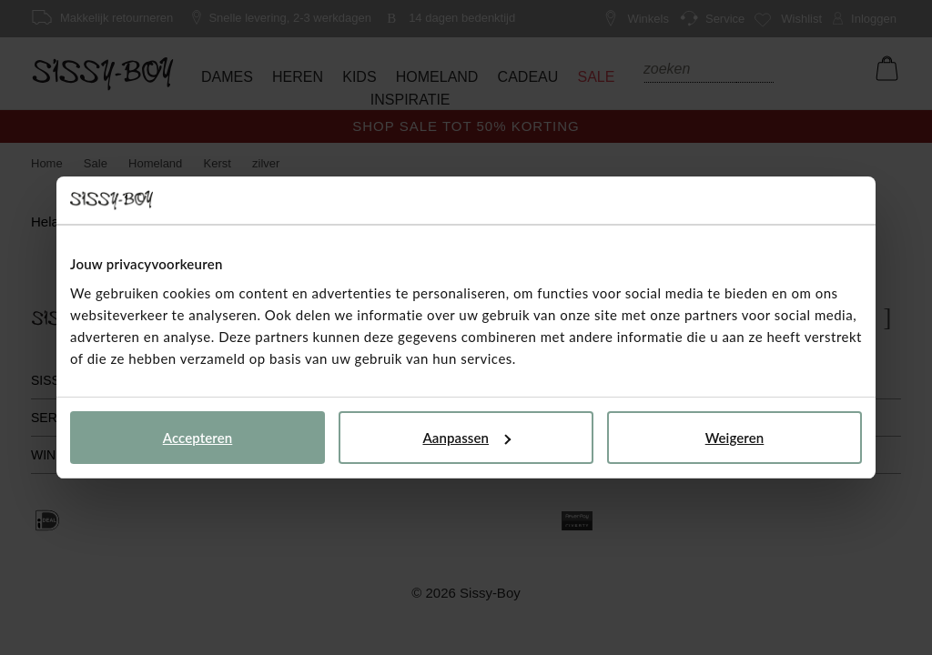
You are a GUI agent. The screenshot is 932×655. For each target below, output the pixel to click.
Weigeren (735, 437)
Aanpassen (466, 437)
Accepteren (198, 437)
